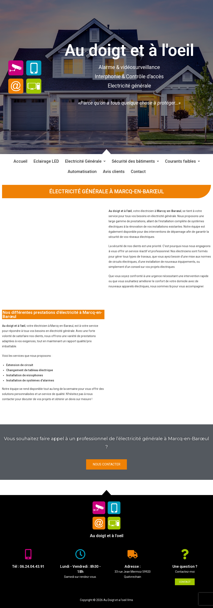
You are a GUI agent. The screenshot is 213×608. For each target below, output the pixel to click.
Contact (138, 171)
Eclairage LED (46, 161)
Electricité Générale (85, 161)
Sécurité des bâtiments (135, 161)
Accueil (20, 161)
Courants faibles (182, 161)
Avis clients (114, 171)
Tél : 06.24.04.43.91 (28, 566)
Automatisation (82, 171)
